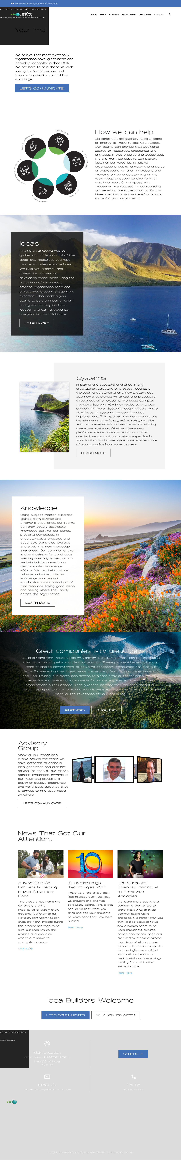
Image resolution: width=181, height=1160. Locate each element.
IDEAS (103, 14)
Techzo (128, 1152)
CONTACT (159, 14)
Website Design (94, 1152)
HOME (93, 14)
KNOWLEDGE (129, 14)
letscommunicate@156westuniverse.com (34, 3)
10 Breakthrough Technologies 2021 (87, 885)
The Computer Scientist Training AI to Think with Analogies (138, 889)
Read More (25, 948)
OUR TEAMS (145, 14)
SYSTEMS (114, 14)
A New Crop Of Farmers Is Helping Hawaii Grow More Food (37, 889)
